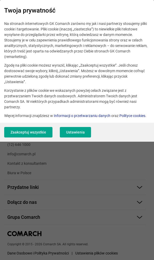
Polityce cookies (132, 116)
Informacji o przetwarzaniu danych (82, 116)
